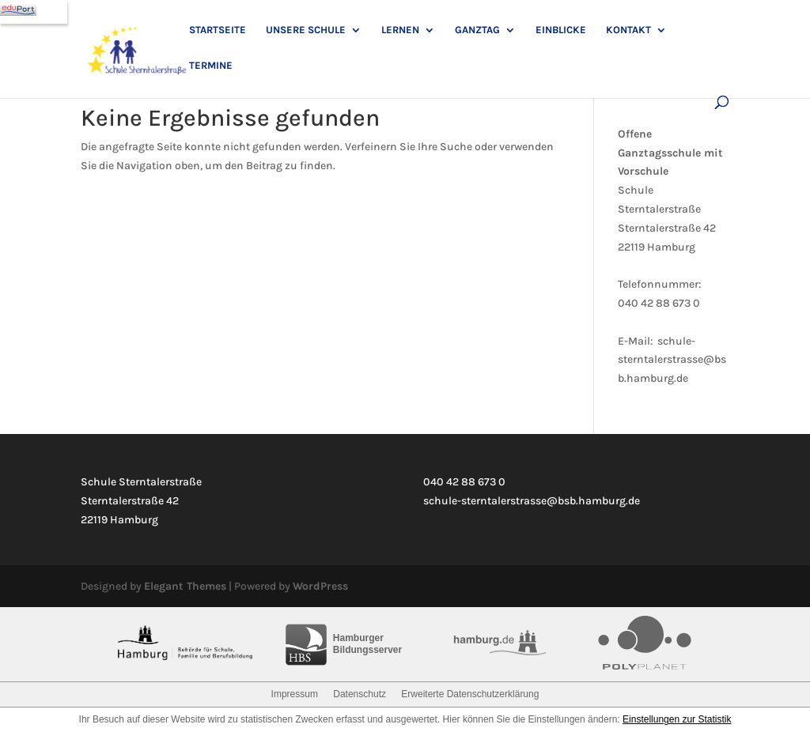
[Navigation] (33, 12)
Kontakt (628, 30)
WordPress (320, 586)
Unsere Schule (306, 30)
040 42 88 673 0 (659, 303)
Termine (211, 65)
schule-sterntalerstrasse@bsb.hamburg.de (672, 360)
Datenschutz (359, 694)
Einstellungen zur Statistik (677, 719)
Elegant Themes (185, 586)
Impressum (294, 694)
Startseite (217, 30)
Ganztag (477, 30)
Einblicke (561, 30)
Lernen (400, 30)
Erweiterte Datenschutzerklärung (470, 694)
